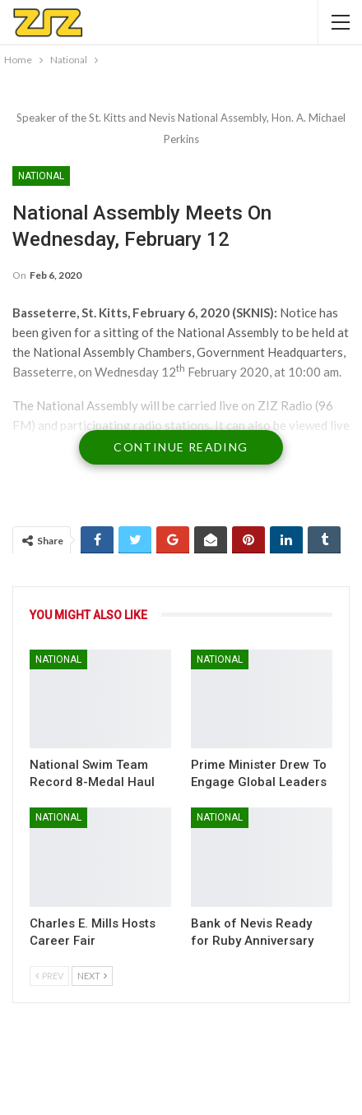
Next (92, 975)
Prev (49, 975)
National (41, 176)
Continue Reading (181, 447)
